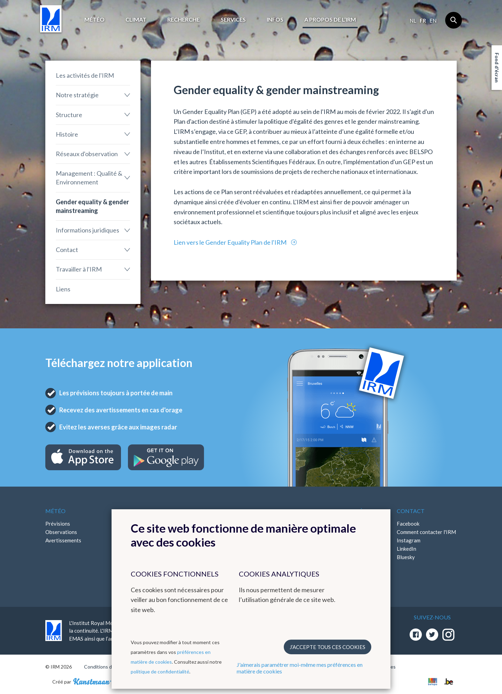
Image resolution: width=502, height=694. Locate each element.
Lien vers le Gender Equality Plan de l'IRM (231, 242)
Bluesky (406, 557)
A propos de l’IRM (330, 19)
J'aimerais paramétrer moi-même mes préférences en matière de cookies (300, 667)
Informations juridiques (87, 230)
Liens (63, 289)
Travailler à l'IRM (79, 269)
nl (413, 20)
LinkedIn (406, 549)
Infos (275, 19)
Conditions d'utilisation (109, 667)
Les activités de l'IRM (85, 75)
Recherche (183, 19)
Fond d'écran (497, 68)
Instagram (408, 540)
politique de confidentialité (160, 671)
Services (233, 19)
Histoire (67, 134)
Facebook (408, 523)
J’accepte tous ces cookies (327, 647)
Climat (136, 19)
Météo (94, 19)
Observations (61, 532)
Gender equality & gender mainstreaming (92, 206)
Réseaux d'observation (87, 154)
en (432, 20)
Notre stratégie (77, 95)
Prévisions (57, 523)
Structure (69, 115)
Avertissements (63, 540)
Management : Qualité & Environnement (89, 177)
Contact (67, 249)
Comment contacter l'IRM (426, 532)
